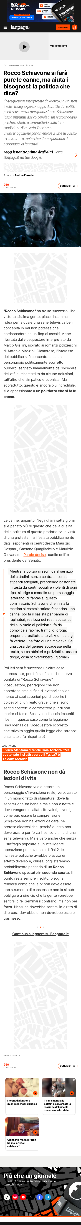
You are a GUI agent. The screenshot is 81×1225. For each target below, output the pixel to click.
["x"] (31, 1197)
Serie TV (16, 1055)
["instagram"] (15, 1197)
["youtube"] (23, 1197)
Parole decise (35, 555)
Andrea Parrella (24, 175)
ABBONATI (63, 27)
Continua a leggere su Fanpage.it (40, 934)
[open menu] (4, 27)
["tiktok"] (7, 1197)
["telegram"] (48, 1197)
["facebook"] (39, 1197)
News (6, 1055)
